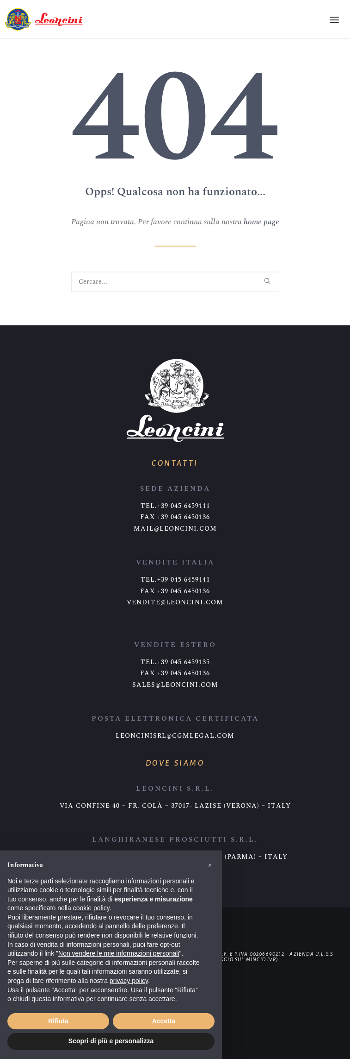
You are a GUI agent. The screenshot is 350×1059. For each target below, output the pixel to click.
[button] (210, 865)
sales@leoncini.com (175, 685)
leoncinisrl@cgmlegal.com (175, 736)
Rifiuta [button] (58, 1021)
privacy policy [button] (129, 980)
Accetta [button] (164, 1021)
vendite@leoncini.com (175, 602)
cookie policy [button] (91, 908)
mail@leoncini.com (175, 529)
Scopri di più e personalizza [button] (111, 1041)
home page (261, 222)
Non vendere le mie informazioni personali (118, 953)
